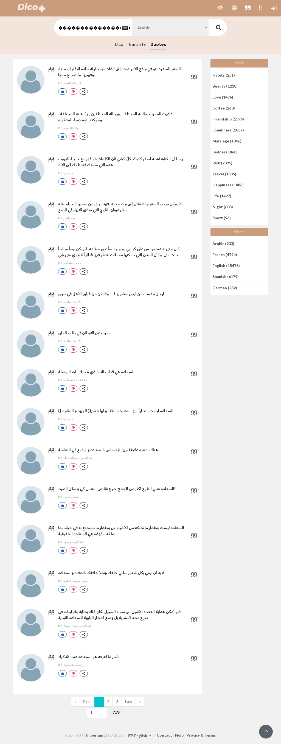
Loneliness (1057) (228, 129)
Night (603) (222, 206)
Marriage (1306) (226, 140)
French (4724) (224, 254)
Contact (164, 735)
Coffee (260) (223, 107)
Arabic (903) (223, 243)
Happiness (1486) (228, 184)
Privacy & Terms (201, 735)
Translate (137, 44)
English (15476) (226, 265)
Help (179, 735)
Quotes (158, 44)
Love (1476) (222, 96)
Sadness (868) (225, 151)
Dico (119, 44)
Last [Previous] (128, 701)
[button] (220, 8)
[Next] (140, 702)
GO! (116, 712)
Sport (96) (221, 217)
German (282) (224, 287)
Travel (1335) (224, 173)
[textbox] (92, 27)
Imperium (94, 735)
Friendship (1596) (228, 118)
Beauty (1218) (225, 85)
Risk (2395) (222, 162)
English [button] (138, 735)
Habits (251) (223, 74)
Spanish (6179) (225, 276)
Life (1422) (221, 195)
